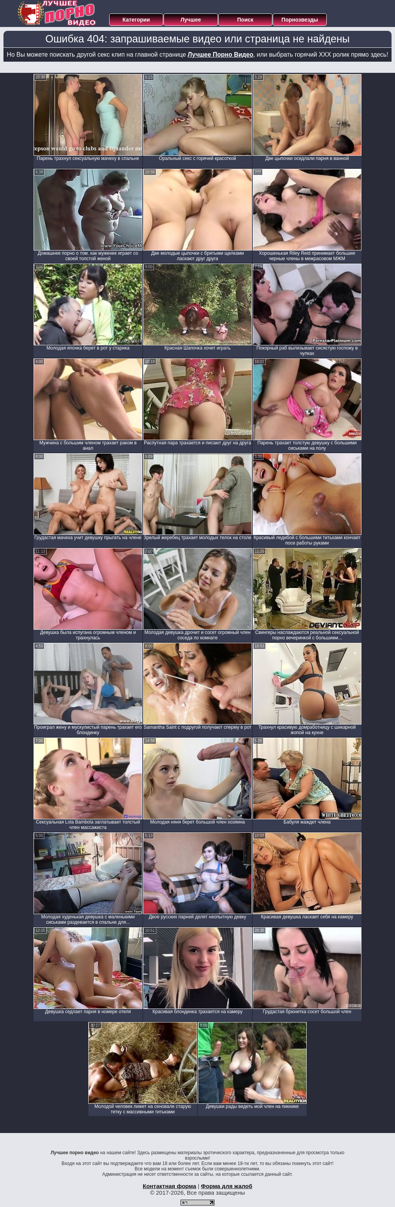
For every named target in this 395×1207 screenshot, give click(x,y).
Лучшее (191, 20)
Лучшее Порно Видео (220, 54)
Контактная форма (169, 1186)
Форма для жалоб (226, 1186)
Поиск (245, 20)
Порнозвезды (300, 20)
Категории (136, 20)
